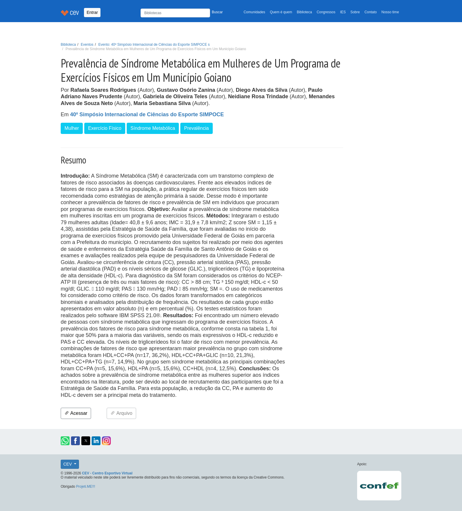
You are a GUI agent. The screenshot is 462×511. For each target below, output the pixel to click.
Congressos (326, 12)
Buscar (217, 12)
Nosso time (390, 12)
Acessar (76, 413)
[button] (65, 440)
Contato (370, 12)
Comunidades (254, 12)
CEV (68, 464)
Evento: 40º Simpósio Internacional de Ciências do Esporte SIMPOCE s (154, 44)
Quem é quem (281, 12)
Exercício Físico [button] (104, 128)
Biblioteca (304, 12)
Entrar (92, 12)
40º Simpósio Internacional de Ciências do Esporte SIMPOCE (147, 114)
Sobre (355, 12)
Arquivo (121, 413)
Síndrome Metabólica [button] (153, 128)
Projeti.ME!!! (85, 486)
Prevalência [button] (196, 128)
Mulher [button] (72, 128)
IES (343, 12)
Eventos (87, 44)
